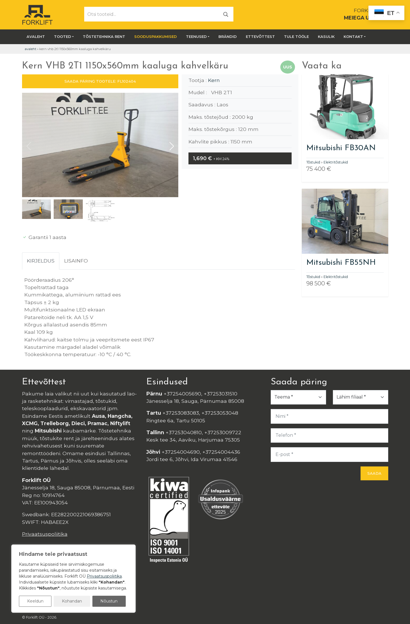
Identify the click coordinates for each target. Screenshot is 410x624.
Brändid (227, 36)
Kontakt (353, 36)
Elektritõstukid (336, 162)
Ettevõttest (260, 36)
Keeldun (35, 601)
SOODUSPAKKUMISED (155, 36)
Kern (214, 80)
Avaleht (36, 36)
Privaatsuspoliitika (45, 534)
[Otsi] (225, 14)
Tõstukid (313, 162)
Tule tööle (296, 36)
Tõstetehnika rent (104, 36)
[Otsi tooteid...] (151, 14)
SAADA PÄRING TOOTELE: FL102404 (100, 81)
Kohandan (72, 601)
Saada (374, 473)
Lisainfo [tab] (76, 261)
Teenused (196, 36)
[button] (171, 146)
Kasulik (326, 36)
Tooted (62, 36)
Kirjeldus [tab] (41, 261)
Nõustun (109, 601)
